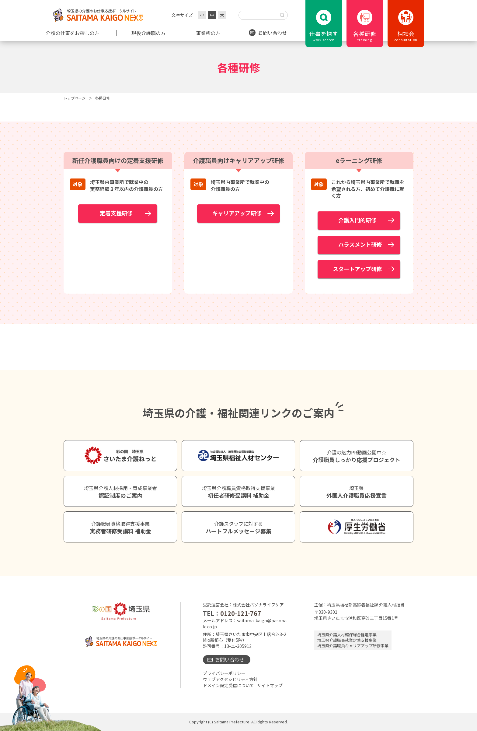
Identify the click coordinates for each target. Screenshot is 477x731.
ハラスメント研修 (357, 244)
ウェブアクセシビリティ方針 (230, 679)
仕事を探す (323, 36)
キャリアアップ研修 (237, 213)
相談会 (406, 36)
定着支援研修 (116, 213)
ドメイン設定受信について (228, 685)
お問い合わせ (229, 659)
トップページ (74, 98)
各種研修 (364, 36)
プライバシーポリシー (224, 673)
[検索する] (282, 15)
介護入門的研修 (363, 220)
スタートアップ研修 (357, 269)
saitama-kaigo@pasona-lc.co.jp (245, 623)
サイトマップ (270, 685)
